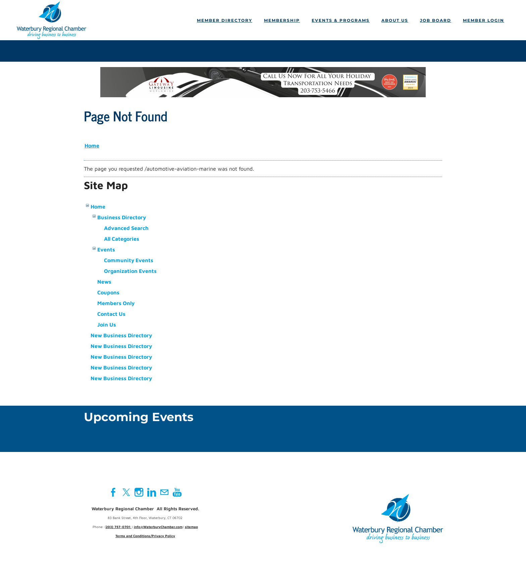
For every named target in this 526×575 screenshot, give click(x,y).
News (104, 282)
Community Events (128, 260)
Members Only (116, 303)
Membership (282, 20)
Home (92, 145)
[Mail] (164, 492)
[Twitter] (126, 492)
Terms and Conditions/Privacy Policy (145, 536)
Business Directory (121, 217)
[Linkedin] (151, 492)
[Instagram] (139, 492)
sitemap (191, 527)
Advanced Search (126, 228)
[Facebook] (113, 492)
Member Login (483, 20)
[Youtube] (177, 492)
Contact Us (111, 314)
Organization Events (130, 271)
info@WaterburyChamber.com (158, 527)
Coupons (108, 292)
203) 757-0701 (119, 527)
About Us (394, 20)
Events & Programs (341, 20)
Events (106, 249)
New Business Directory (121, 335)
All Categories (121, 239)
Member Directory (224, 20)
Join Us (106, 325)
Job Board (435, 20)
